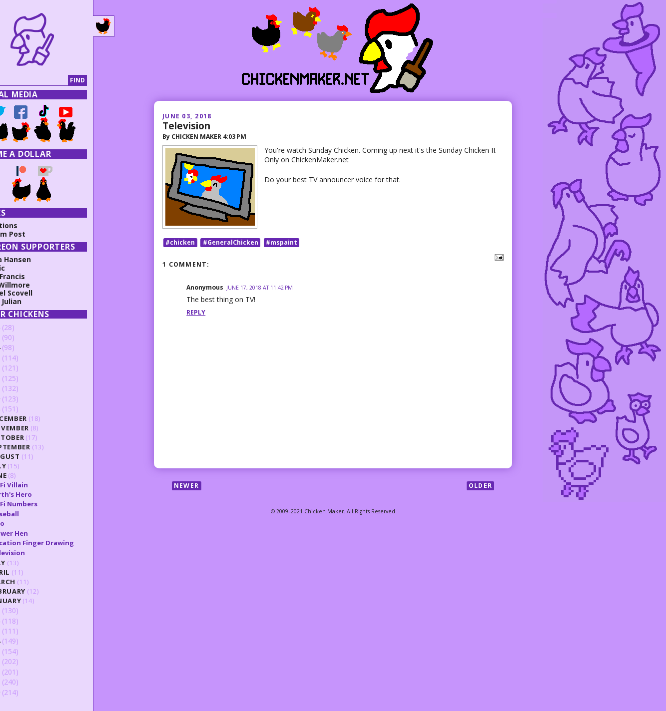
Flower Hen (38, 533)
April (29, 572)
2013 (21, 651)
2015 (21, 631)
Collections (26, 225)
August (34, 456)
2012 (21, 661)
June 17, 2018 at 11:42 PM (259, 290)
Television (186, 125)
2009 (21, 692)
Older (480, 488)
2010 (21, 682)
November (38, 427)
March (31, 581)
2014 (21, 641)
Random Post (30, 234)
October (36, 437)
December (37, 418)
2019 (21, 398)
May (26, 562)
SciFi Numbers (42, 503)
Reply (195, 315)
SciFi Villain (38, 484)
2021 (21, 378)
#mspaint (281, 245)
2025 (21, 337)
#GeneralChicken (230, 245)
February (36, 591)
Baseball (33, 513)
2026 (21, 327)
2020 (21, 388)
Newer (186, 488)
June (27, 475)
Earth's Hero (40, 494)
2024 (21, 347)
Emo (26, 523)
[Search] (51, 80)
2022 (21, 367)
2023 (21, 357)
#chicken (180, 245)
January (34, 600)
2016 (21, 621)
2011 (21, 672)
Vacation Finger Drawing (61, 542)
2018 (21, 408)
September (39, 446)
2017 (21, 610)
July (27, 465)
